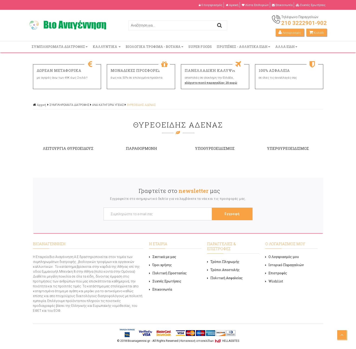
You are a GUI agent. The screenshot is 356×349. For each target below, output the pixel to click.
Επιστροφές (276, 273)
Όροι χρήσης (160, 265)
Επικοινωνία (282, 5)
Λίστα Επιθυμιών (255, 5)
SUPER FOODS (200, 46)
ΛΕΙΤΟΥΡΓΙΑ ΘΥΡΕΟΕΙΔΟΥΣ (68, 148)
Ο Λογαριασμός (210, 5)
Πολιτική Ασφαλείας (225, 278)
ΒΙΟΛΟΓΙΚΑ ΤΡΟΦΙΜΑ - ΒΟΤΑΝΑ (155, 46)
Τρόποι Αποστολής (223, 270)
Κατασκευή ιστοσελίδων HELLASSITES (209, 340)
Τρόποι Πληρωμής (223, 261)
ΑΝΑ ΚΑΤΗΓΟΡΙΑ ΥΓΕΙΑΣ (108, 105)
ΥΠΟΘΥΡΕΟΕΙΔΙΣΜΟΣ (215, 148)
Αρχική (232, 5)
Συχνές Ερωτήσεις (311, 5)
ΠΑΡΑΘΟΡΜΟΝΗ (141, 148)
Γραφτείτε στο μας (179, 191)
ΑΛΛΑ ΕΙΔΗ (286, 46)
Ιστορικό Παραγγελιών (284, 265)
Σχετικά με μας (162, 257)
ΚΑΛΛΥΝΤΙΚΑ (107, 46)
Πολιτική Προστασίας (168, 273)
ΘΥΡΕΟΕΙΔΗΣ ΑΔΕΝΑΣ (141, 105)
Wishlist (274, 281)
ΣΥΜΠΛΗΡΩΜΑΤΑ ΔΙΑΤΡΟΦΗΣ (60, 46)
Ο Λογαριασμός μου (282, 257)
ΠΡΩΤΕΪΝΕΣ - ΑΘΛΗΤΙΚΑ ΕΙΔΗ (244, 46)
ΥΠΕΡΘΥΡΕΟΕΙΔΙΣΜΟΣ (288, 148)
